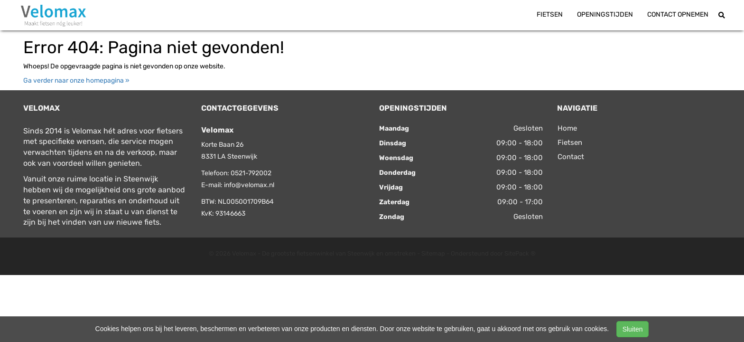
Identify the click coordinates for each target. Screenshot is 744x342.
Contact (571, 156)
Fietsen (550, 14)
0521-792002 (251, 173)
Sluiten (633, 329)
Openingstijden (605, 14)
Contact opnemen (677, 14)
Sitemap (433, 253)
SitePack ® (520, 253)
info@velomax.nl (249, 185)
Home (567, 128)
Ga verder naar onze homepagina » (76, 80)
